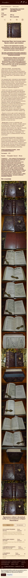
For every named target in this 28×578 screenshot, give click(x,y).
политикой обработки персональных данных (11, 572)
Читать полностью (21, 530)
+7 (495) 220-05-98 (9, 566)
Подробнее (9, 574)
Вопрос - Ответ (14, 564)
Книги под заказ (16, 6)
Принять (3, 574)
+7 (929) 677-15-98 (19, 566)
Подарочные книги (5, 562)
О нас (22, 564)
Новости (23, 562)
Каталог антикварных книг (6, 6)
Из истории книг (5, 564)
